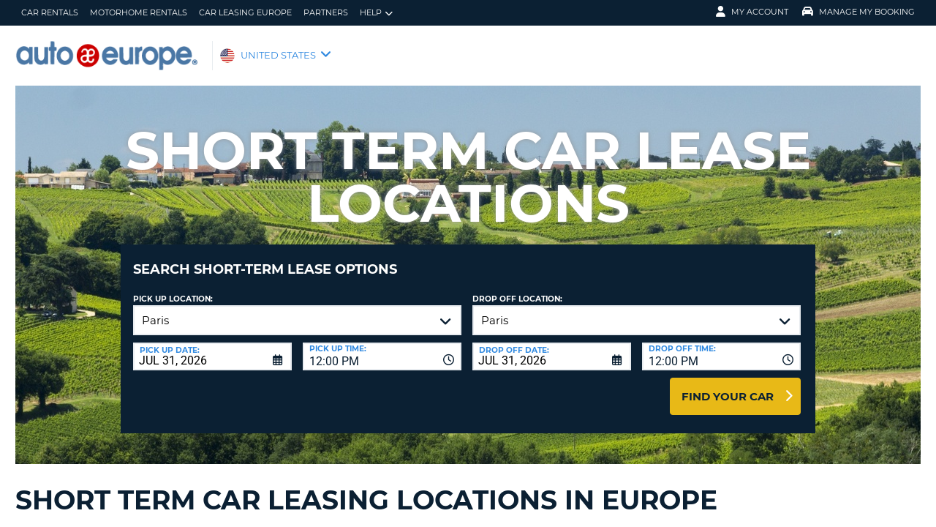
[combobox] (382, 345)
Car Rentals (49, 12)
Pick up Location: (173, 288)
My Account (752, 12)
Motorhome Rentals (138, 12)
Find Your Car (728, 385)
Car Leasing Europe (245, 12)
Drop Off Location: (517, 288)
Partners (325, 12)
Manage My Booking (858, 12)
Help (376, 12)
